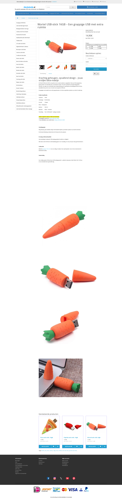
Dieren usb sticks (20, 58)
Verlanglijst (64, 464)
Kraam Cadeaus (20, 88)
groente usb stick (73, 450)
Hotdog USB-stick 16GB (59, 120)
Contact (40, 460)
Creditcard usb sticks (21, 55)
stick (48, 450)
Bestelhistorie (65, 462)
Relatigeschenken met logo (22, 28)
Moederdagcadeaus (21, 91)
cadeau (51, 450)
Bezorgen (17, 460)
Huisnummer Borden (80, 13)
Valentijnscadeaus (20, 97)
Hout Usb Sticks (19, 64)
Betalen (17, 472)
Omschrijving (43, 73)
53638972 (54, 1)
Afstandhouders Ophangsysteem (23, 106)
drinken (60, 450)
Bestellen (96, 69)
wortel (42, 450)
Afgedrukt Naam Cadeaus (22, 46)
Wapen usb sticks (20, 82)
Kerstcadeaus (19, 85)
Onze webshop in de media (21, 465)
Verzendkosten (18, 464)
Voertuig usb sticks (20, 79)
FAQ (16, 462)
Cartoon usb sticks (20, 52)
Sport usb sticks (19, 76)
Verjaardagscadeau (100, 13)
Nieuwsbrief (65, 465)
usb (45, 450)
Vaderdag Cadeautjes (21, 94)
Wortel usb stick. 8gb (93, 437)
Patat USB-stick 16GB (54, 118)
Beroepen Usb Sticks (21, 49)
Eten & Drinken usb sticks (22, 61)
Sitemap (40, 464)
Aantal (87, 61)
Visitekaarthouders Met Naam (23, 37)
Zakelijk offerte (18, 467)
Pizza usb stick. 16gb (46, 437)
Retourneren (41, 462)
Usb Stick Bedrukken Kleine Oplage (39, 13)
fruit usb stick (65, 450)
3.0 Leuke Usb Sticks (20, 43)
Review (50, 73)
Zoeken (23, 18)
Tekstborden (90, 13)
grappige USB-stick (46, 148)
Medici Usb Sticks (20, 67)
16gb (54, 450)
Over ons (17, 468)
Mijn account (65, 460)
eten (57, 450)
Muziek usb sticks (20, 70)
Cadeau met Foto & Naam (67, 13)
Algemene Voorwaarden (20, 473)
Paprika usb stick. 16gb (71, 437)
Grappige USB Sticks (54, 13)
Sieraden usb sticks (20, 73)
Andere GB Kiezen (90, 56)
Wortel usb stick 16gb (33, 18)
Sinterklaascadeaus (20, 103)
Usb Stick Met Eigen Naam (22, 13)
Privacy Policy (18, 470)
